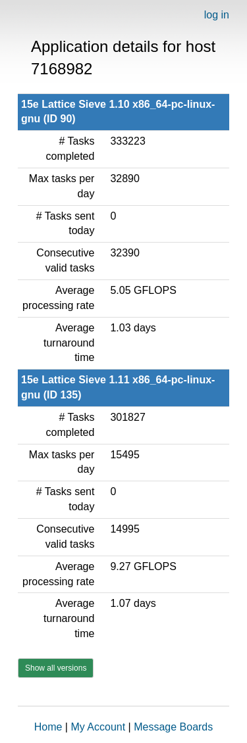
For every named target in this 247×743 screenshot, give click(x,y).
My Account (97, 726)
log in (216, 14)
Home (48, 726)
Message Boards (173, 726)
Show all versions (55, 668)
